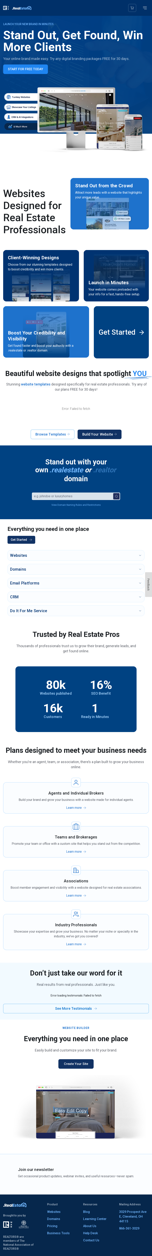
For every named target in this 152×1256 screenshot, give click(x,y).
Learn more (74, 808)
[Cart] (132, 8)
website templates (35, 384)
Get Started (21, 540)
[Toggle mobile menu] (145, 8)
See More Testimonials (76, 1008)
